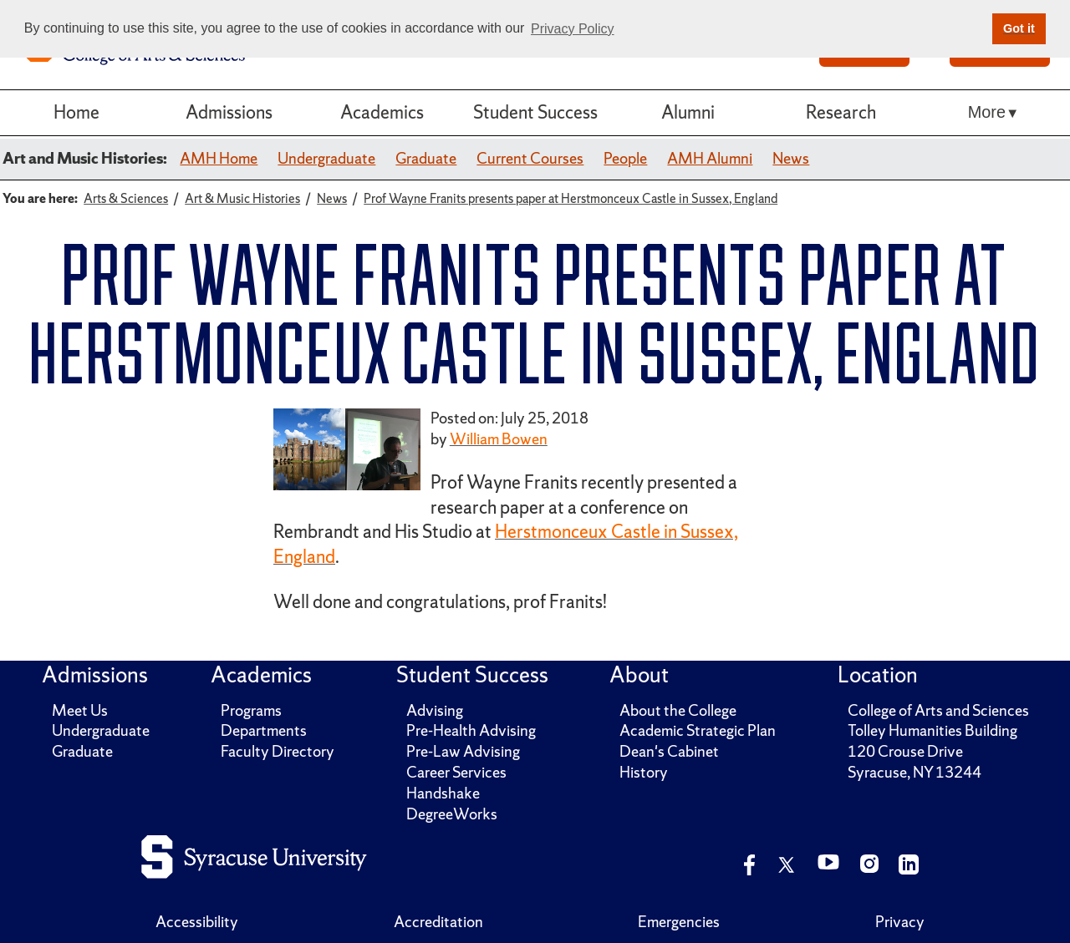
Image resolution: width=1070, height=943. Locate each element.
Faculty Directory (277, 751)
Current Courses (529, 158)
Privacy (900, 921)
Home (76, 112)
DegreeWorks (451, 814)
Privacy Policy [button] (572, 29)
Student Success (535, 112)
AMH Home (218, 158)
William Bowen (499, 439)
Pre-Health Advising (471, 730)
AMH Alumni (709, 158)
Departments (264, 730)
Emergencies (679, 921)
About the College (677, 710)
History (643, 772)
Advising (434, 710)
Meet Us (80, 710)
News (790, 158)
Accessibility (196, 921)
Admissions (229, 112)
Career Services (456, 772)
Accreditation (438, 921)
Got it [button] (1019, 28)
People (625, 158)
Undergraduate (326, 158)
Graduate (425, 158)
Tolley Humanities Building (932, 730)
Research (841, 112)
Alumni (688, 112)
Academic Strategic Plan (697, 730)
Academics (382, 112)
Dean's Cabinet (669, 751)
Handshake (443, 793)
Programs (251, 710)
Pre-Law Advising (463, 751)
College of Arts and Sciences (938, 710)
